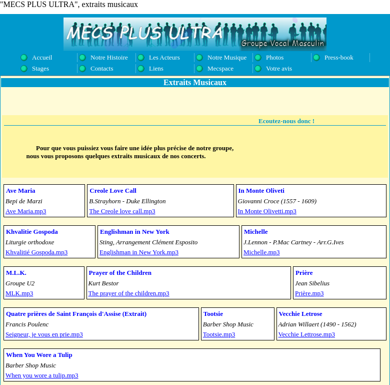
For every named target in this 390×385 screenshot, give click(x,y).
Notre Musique (227, 57)
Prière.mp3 (309, 293)
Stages (40, 68)
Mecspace (221, 68)
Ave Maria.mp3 (26, 211)
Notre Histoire (109, 57)
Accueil (42, 57)
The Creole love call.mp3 (122, 211)
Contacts (102, 68)
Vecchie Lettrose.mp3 (306, 334)
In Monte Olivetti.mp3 (267, 211)
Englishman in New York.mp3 (139, 252)
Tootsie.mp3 (219, 334)
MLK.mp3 (19, 293)
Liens (156, 68)
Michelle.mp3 (262, 252)
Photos (275, 57)
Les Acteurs (164, 57)
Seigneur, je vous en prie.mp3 (44, 334)
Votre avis (279, 68)
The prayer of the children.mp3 (129, 293)
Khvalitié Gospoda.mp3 (37, 252)
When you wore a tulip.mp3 (42, 375)
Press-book (339, 57)
